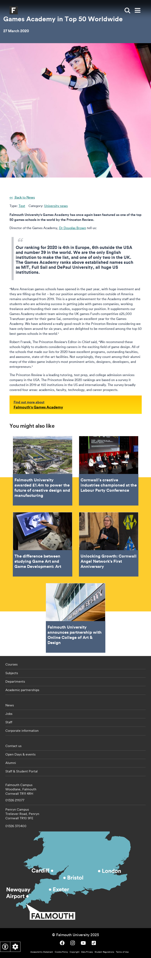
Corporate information (22, 730)
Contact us (13, 746)
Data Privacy (87, 952)
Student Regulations (104, 952)
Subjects (11, 673)
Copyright (75, 952)
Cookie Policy (61, 952)
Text (22, 206)
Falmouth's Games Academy (38, 407)
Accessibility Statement (41, 952)
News (9, 705)
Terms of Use (122, 952)
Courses (11, 664)
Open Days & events (20, 754)
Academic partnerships (22, 690)
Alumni (10, 763)
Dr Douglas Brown (72, 228)
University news (56, 206)
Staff (8, 722)
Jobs (8, 714)
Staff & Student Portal (21, 771)
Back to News (24, 197)
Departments (15, 681)
